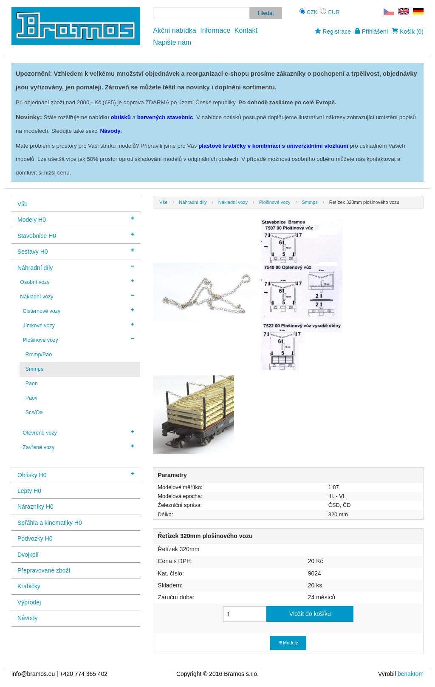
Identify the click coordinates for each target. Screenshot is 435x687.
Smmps (34, 369)
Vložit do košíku (310, 613)
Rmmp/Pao (38, 355)
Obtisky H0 (75, 474)
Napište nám (172, 42)
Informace (215, 30)
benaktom (411, 673)
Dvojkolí (28, 554)
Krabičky (28, 586)
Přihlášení (371, 31)
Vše (22, 203)
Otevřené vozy (78, 432)
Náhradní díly (75, 267)
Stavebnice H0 (75, 235)
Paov (31, 398)
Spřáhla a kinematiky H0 (49, 522)
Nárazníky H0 (35, 506)
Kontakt (245, 30)
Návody (27, 618)
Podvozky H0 (34, 538)
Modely (288, 642)
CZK (312, 12)
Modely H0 (75, 219)
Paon (31, 383)
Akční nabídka (174, 30)
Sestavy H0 (75, 251)
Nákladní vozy (77, 296)
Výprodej (29, 602)
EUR (334, 12)
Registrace (333, 31)
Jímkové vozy (78, 325)
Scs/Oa (34, 412)
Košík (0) (408, 31)
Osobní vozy (77, 281)
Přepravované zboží (44, 570)
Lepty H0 (29, 490)
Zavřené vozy (78, 447)
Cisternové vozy (78, 310)
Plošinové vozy (78, 339)
